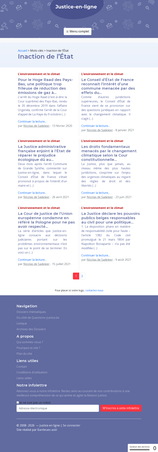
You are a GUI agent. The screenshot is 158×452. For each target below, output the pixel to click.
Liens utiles (24, 378)
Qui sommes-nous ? (30, 342)
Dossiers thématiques (31, 312)
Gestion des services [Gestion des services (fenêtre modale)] (140, 447)
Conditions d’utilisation (32, 372)
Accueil (22, 51)
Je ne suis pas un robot (34, 402)
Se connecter (71, 425)
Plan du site (24, 354)
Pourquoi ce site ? (28, 348)
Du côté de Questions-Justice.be (38, 318)
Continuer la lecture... (32, 121)
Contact (22, 367)
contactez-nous (94, 290)
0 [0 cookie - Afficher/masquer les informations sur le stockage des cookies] (154, 448)
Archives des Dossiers (31, 329)
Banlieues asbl (47, 430)
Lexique (22, 323)
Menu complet (77, 31)
